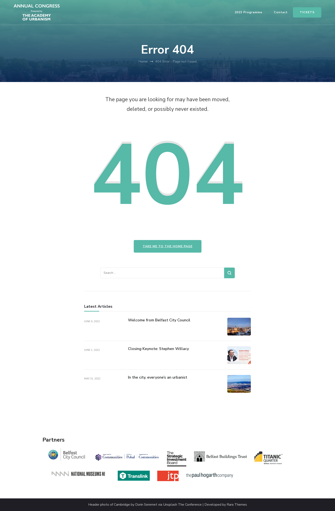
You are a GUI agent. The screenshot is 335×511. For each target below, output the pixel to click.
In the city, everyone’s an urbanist (157, 377)
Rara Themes (237, 505)
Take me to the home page (167, 246)
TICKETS (307, 12)
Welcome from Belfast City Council (159, 320)
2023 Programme (248, 12)
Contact (281, 12)
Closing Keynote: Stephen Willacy (158, 348)
